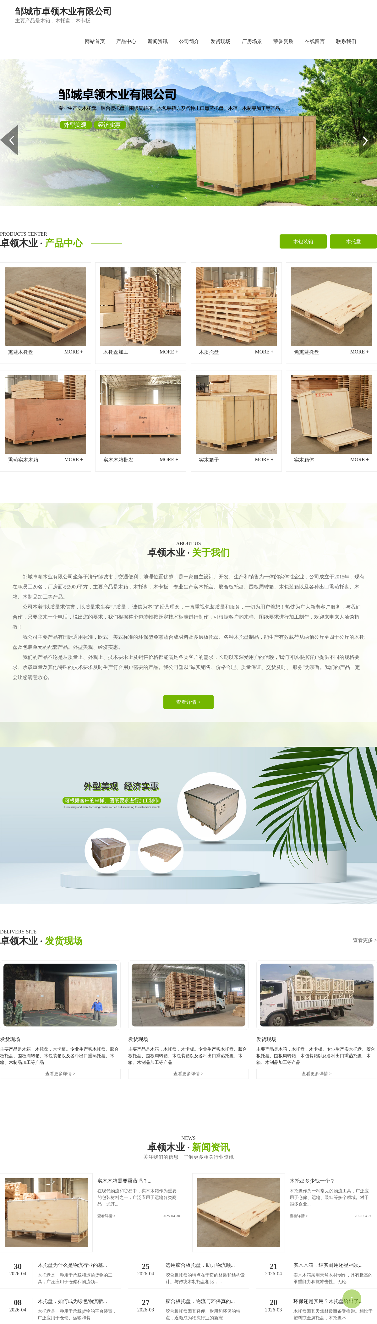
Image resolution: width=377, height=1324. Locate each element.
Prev (3, 127)
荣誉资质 (283, 41)
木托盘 (353, 241)
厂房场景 (252, 41)
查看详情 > (188, 702)
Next (362, 127)
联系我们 (346, 41)
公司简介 (189, 41)
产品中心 (126, 41)
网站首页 (95, 41)
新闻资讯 (158, 41)
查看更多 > (365, 940)
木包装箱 (303, 241)
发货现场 (220, 41)
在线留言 (315, 41)
